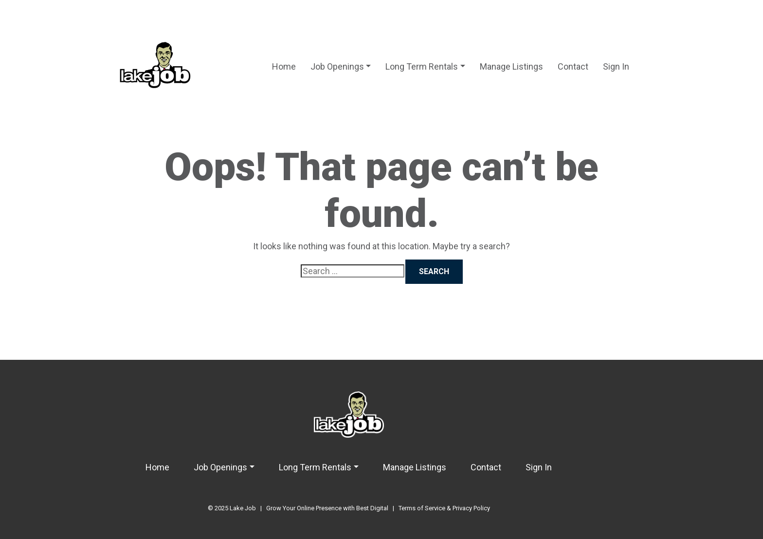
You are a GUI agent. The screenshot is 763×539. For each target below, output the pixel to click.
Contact (573, 66)
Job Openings (337, 66)
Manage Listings (511, 66)
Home (284, 66)
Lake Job (243, 508)
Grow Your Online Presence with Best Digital (327, 508)
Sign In (616, 66)
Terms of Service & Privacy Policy (444, 508)
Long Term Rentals (421, 66)
